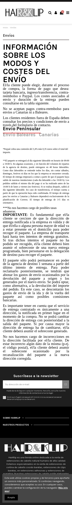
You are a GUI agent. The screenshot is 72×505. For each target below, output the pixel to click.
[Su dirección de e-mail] (32, 384)
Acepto (11, 497)
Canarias (49, 135)
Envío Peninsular (22, 129)
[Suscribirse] (65, 384)
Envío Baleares (19, 135)
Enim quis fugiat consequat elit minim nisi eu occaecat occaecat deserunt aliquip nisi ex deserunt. (34, 398)
